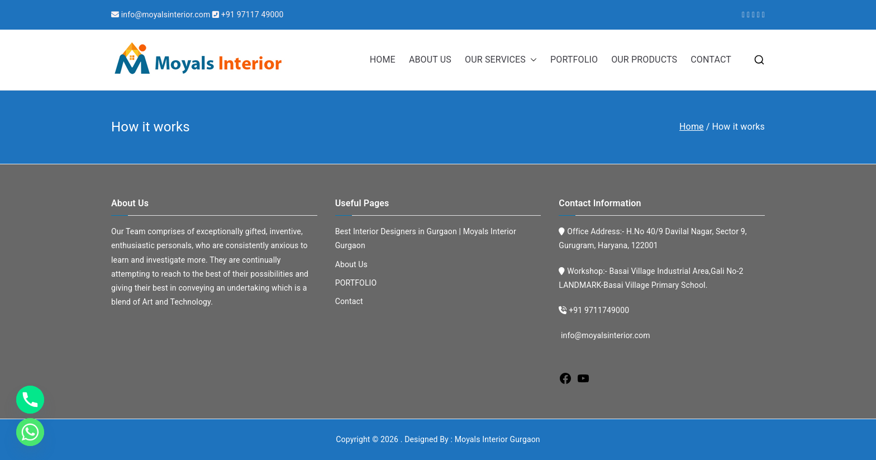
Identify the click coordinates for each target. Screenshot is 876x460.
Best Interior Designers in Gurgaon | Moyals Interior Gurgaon (425, 238)
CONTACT (711, 59)
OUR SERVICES (501, 60)
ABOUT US (430, 59)
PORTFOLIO (574, 59)
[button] (531, 60)
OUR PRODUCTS (644, 59)
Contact (349, 301)
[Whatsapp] (30, 432)
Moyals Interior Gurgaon (497, 439)
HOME (383, 59)
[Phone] (30, 400)
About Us (351, 264)
